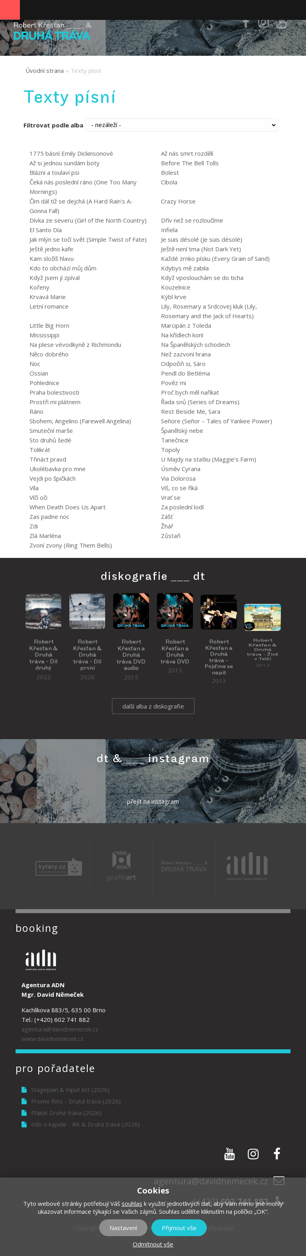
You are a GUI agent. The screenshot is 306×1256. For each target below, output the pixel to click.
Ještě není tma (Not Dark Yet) (201, 249)
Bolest (170, 172)
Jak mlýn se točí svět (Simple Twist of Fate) (88, 239)
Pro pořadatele (55, 1068)
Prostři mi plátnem (54, 402)
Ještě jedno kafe (51, 249)
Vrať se (170, 497)
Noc (34, 364)
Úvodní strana (45, 70)
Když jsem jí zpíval (54, 278)
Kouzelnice (175, 287)
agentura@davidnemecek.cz (60, 1029)
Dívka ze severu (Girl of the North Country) (88, 220)
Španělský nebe (182, 430)
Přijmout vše (179, 1228)
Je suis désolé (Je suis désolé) (201, 239)
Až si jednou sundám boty (64, 163)
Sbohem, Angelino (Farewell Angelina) (80, 421)
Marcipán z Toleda (186, 325)
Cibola (169, 182)
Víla (34, 488)
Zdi (33, 526)
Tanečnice (174, 440)
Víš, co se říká (179, 488)
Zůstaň (170, 536)
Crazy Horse (178, 201)
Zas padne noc (49, 516)
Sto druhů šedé (50, 440)
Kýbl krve (173, 297)
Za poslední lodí (182, 507)
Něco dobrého (49, 354)
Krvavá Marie (47, 297)
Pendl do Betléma (185, 373)
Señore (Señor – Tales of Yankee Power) (216, 421)
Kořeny (39, 287)
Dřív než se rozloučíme (192, 220)
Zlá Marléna (45, 536)
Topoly (170, 450)
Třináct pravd (47, 459)
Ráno (36, 411)
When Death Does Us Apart (67, 507)
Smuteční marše (51, 430)
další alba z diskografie (153, 714)
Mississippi (44, 335)
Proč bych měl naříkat (190, 392)
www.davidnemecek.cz (53, 1039)
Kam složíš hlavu (51, 258)
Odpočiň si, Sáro (183, 364)
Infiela (169, 230)
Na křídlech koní (182, 335)
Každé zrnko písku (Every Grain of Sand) (215, 258)
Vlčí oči (38, 497)
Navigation (10, 10)
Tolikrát (39, 450)
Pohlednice (44, 383)
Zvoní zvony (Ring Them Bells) (70, 545)
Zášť (167, 516)
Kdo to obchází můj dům (62, 268)
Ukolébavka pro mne (57, 469)
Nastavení (123, 1228)
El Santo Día (45, 230)
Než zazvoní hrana (186, 354)
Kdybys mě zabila (185, 268)
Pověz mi (173, 383)
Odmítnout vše (153, 1244)
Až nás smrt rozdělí (187, 153)
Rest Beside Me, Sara (190, 411)
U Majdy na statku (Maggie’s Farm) (208, 459)
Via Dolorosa (178, 478)
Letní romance (49, 306)
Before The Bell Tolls (190, 163)
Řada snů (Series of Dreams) (200, 402)
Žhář (167, 526)
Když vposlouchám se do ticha (202, 278)
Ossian (38, 373)
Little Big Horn (49, 325)
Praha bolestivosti (54, 392)
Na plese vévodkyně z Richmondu (75, 344)
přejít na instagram (153, 801)
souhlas (132, 1203)
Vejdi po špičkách (52, 478)
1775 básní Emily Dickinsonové (71, 153)
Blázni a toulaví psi (54, 172)
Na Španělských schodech (195, 344)
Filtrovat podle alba (53, 125)
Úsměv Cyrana (180, 469)
